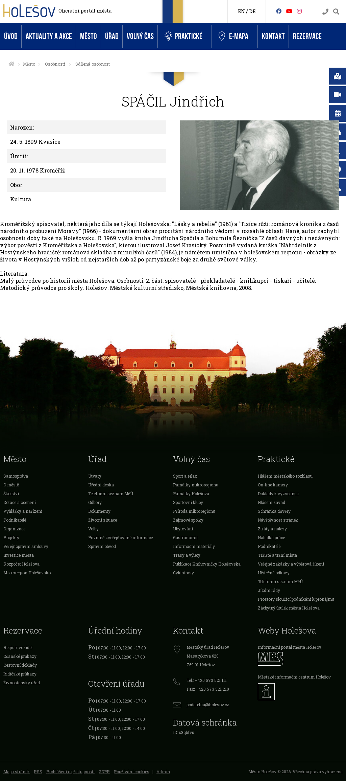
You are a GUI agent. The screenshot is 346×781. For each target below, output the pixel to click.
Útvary (94, 476)
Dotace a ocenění (19, 502)
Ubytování (183, 528)
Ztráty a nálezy (272, 528)
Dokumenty (99, 511)
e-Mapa (233, 36)
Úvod (11, 36)
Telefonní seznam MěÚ (110, 493)
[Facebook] (278, 11)
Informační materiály (194, 546)
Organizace (14, 528)
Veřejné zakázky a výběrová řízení (291, 564)
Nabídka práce (271, 537)
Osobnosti (55, 64)
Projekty (11, 537)
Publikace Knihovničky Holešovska (207, 564)
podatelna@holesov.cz (208, 704)
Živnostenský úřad (21, 682)
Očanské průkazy (19, 656)
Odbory (95, 502)
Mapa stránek (16, 771)
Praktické (183, 36)
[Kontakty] (325, 11)
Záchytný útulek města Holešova (289, 608)
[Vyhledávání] (336, 11)
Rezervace (307, 36)
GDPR (104, 771)
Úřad (112, 36)
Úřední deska (101, 484)
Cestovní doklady (20, 665)
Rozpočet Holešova (21, 564)
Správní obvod (102, 546)
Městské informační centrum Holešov (294, 677)
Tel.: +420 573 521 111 (207, 680)
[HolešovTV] (289, 11)
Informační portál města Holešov (289, 647)
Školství (11, 493)
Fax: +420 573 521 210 (208, 689)
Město (88, 36)
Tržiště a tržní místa (277, 555)
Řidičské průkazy (19, 673)
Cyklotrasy (183, 572)
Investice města (18, 555)
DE (252, 11)
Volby (93, 528)
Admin (163, 771)
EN (241, 11)
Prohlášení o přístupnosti (70, 771)
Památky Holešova (191, 493)
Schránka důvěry (274, 511)
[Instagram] (299, 11)
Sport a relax (185, 476)
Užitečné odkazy (274, 572)
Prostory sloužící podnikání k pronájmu (296, 599)
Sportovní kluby (188, 502)
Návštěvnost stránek (278, 520)
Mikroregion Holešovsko (27, 572)
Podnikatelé (14, 520)
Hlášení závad (271, 502)
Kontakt (273, 36)
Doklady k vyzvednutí (278, 493)
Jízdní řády (269, 590)
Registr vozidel (17, 647)
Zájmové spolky (188, 520)
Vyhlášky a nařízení (22, 511)
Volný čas (140, 36)
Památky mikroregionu (195, 484)
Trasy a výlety (186, 555)
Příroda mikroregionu (194, 511)
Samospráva (15, 476)
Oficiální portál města (85, 10)
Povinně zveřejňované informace (120, 537)
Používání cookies (131, 771)
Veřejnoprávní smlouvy (25, 546)
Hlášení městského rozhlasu (285, 476)
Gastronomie (185, 537)
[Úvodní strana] (11, 64)
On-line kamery (273, 484)
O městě (11, 484)
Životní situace (102, 520)
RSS (38, 771)
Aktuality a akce (49, 36)
